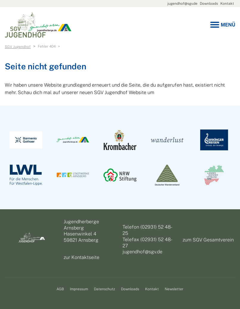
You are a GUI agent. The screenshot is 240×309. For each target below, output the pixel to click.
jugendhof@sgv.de (182, 3)
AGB (60, 289)
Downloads (209, 3)
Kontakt (227, 3)
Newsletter (174, 289)
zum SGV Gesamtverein (208, 240)
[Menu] (222, 25)
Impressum (79, 289)
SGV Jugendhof (18, 47)
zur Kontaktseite (81, 257)
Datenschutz (104, 289)
